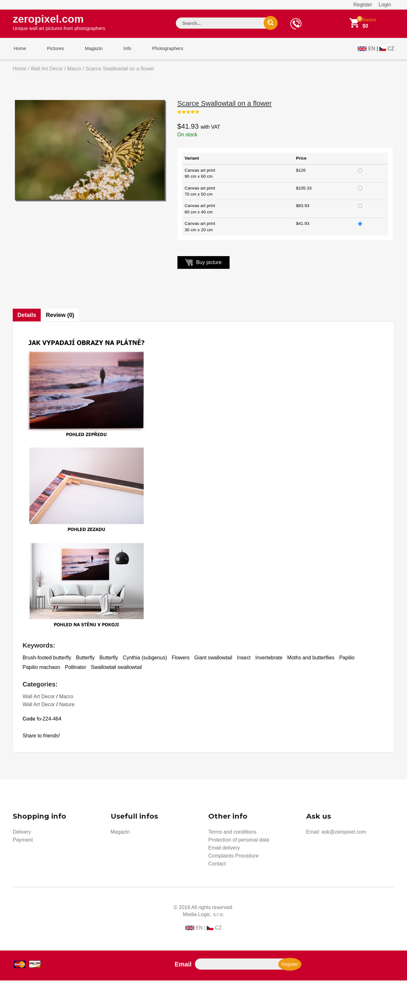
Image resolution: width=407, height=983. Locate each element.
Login (385, 4)
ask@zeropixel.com (343, 834)
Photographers (160, 50)
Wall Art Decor (47, 71)
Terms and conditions (232, 834)
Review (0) (60, 317)
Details (26, 317)
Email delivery (224, 850)
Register (362, 4)
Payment (23, 842)
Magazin (90, 50)
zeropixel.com (59, 22)
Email (183, 966)
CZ (391, 50)
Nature (66, 707)
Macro (74, 71)
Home (19, 50)
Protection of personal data (238, 842)
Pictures (53, 50)
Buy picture (203, 264)
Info (122, 50)
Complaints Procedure (233, 858)
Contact (217, 866)
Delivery (22, 834)
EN (371, 50)
